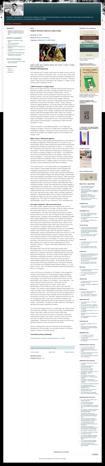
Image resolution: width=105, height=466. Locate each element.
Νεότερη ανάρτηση (35, 352)
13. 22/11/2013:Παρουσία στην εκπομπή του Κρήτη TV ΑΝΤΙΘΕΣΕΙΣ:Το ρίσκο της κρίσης (89, 444)
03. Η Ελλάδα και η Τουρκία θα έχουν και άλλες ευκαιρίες (89, 221)
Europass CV (11, 70)
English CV (10, 68)
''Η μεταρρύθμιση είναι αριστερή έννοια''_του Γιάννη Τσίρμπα (88, 187)
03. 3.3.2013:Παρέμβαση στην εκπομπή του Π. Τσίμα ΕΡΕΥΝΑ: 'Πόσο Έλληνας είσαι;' (89, 406)
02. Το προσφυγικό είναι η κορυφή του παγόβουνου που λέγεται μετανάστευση (89, 305)
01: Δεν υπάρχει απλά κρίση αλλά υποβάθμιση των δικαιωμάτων (88, 206)
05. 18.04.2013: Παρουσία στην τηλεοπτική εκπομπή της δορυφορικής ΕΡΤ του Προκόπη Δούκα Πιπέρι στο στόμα (89, 415)
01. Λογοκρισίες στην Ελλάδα (87, 335)
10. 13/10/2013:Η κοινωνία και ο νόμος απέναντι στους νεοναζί (89, 433)
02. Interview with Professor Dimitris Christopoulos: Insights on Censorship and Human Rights (89, 231)
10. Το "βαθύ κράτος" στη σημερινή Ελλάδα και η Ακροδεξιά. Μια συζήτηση (89, 393)
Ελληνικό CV (10, 72)
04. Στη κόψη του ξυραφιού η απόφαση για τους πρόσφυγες (89, 356)
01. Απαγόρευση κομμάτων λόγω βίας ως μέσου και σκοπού (89, 242)
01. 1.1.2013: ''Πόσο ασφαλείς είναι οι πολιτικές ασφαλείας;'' (89, 400)
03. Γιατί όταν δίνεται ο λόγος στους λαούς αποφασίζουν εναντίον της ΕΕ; (89, 247)
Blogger (64, 458)
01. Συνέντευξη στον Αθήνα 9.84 (88, 347)
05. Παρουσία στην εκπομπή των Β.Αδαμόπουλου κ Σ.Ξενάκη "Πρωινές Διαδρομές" (89, 377)
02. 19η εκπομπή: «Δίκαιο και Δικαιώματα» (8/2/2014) (87, 366)
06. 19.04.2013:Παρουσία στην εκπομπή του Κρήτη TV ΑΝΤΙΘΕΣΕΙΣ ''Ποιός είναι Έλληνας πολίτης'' (89, 420)
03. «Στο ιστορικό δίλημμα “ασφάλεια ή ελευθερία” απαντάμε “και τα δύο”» (89, 235)
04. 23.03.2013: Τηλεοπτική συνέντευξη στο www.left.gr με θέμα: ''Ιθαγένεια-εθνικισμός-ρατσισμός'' (89, 410)
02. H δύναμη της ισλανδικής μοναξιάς (89, 272)
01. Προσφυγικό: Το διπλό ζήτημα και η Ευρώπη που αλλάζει (89, 282)
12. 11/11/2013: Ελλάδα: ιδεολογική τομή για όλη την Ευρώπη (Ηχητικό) (88, 441)
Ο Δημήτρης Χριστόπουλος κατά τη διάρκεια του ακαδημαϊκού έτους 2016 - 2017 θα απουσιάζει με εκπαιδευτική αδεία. (16, 32)
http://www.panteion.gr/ (13, 45)
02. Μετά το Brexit (85, 244)
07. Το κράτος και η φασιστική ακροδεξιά (89, 383)
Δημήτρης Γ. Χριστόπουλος (13, 23)
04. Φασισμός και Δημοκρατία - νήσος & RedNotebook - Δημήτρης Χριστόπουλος (89, 373)
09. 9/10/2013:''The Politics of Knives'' (89, 430)
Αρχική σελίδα (52, 352)
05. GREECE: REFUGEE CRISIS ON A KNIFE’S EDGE (45, 348)
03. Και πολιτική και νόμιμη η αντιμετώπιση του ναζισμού (87, 369)
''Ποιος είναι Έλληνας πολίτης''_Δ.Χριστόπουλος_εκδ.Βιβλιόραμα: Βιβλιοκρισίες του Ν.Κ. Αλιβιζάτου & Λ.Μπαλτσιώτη (89, 191)
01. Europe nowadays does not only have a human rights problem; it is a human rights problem (88, 214)
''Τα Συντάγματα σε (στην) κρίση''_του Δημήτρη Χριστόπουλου (89, 199)
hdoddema (56, 458)
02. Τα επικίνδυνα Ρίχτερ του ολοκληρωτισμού (87, 337)
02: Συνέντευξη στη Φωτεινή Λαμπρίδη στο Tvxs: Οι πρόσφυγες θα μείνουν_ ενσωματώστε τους (89, 259)
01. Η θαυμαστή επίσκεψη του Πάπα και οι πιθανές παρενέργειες (89, 270)
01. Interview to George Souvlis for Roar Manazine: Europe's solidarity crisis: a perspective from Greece (89, 255)
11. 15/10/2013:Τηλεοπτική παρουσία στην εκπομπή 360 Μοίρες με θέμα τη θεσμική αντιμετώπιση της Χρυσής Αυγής (89, 437)
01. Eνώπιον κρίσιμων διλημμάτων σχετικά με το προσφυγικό (88, 292)
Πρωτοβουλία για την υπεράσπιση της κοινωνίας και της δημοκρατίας (16, 54)
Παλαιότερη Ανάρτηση (69, 352)
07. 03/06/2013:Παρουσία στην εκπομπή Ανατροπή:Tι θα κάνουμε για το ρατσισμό (89, 424)
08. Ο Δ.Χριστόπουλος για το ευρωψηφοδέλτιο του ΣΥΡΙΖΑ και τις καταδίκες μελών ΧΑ (88, 386)
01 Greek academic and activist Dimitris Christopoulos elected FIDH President (89, 228)
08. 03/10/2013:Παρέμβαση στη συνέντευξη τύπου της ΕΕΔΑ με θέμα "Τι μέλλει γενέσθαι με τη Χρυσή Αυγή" (89, 428)
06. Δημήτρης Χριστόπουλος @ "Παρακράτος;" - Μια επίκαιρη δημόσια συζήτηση (89, 381)
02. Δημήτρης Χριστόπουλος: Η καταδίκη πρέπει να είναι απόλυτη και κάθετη (89, 350)
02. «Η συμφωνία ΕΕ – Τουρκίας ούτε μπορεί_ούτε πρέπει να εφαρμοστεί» (89, 295)
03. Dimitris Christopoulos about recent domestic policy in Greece (89, 353)
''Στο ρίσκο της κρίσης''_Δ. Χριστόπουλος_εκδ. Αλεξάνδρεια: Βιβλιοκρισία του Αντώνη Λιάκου (88, 195)
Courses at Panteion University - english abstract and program (16, 62)
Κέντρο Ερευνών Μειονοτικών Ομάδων (16, 52)
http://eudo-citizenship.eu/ (13, 43)
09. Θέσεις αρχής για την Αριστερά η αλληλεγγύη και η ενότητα (89, 390)
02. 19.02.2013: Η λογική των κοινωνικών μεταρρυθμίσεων (87, 403)
